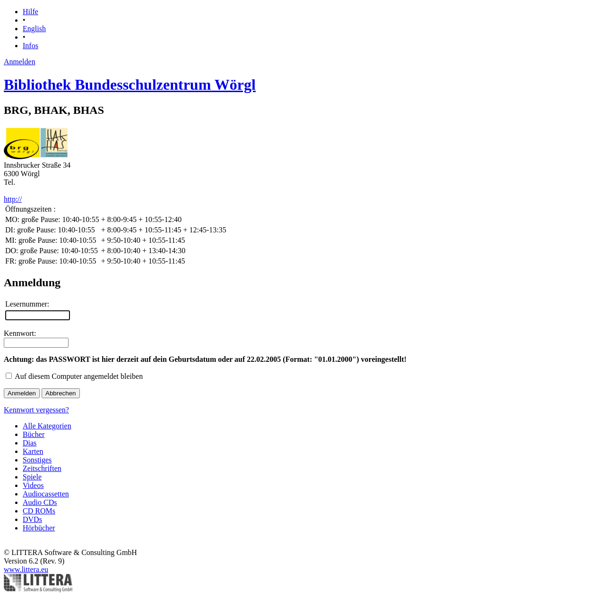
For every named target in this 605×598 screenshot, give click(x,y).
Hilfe (30, 12)
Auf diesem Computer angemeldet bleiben (79, 376)
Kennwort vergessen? (36, 410)
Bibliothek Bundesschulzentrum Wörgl (130, 84)
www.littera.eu (26, 569)
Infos (30, 46)
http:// (13, 199)
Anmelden (19, 62)
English (34, 29)
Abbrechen (60, 393)
